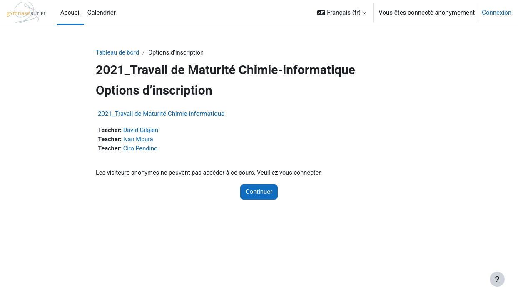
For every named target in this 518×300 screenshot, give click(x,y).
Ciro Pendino (141, 149)
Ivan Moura (139, 140)
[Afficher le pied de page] (497, 279)
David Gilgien (142, 131)
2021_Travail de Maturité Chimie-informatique (161, 114)
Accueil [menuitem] (70, 12)
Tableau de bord (118, 53)
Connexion (496, 12)
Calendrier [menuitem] (101, 12)
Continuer (259, 193)
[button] (341, 12)
